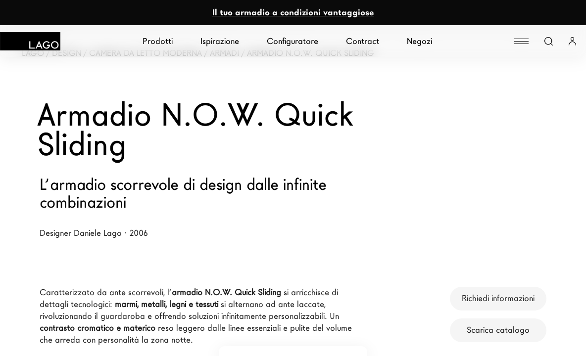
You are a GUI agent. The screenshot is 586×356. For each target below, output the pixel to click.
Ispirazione (219, 41)
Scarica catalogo (498, 330)
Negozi (419, 41)
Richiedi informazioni (498, 298)
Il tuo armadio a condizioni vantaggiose (293, 12)
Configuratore (292, 41)
